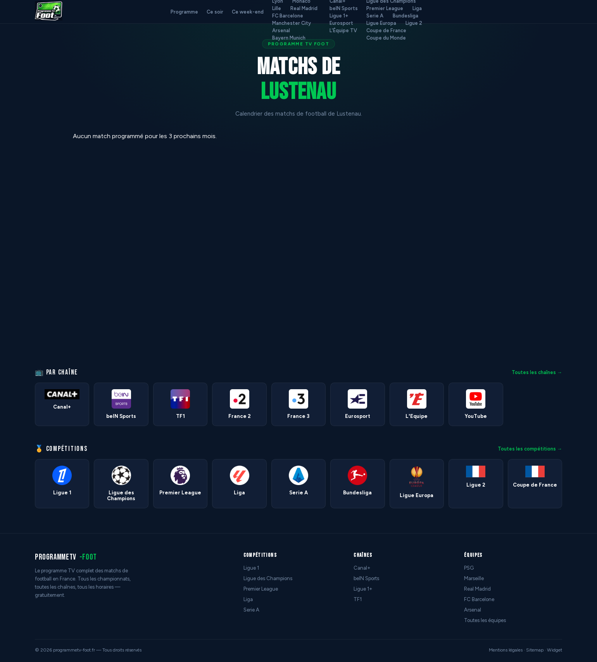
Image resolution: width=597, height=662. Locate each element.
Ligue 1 (251, 568)
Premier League (384, 8)
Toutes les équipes (485, 620)
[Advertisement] (33, 248)
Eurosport (341, 23)
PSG (469, 568)
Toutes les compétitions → (530, 449)
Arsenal (281, 30)
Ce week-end (248, 12)
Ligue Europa (381, 23)
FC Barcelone (287, 16)
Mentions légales (506, 650)
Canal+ (362, 568)
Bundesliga (405, 16)
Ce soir (215, 12)
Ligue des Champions (267, 578)
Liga (417, 8)
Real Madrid (303, 8)
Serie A (374, 16)
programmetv (66, 557)
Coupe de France (386, 30)
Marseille (474, 578)
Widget (554, 650)
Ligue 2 (413, 23)
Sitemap (535, 650)
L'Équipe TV (343, 30)
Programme (184, 12)
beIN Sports (344, 8)
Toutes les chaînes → (537, 372)
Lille (276, 8)
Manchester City (291, 23)
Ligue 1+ (339, 16)
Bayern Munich (288, 38)
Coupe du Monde (386, 38)
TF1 (358, 599)
